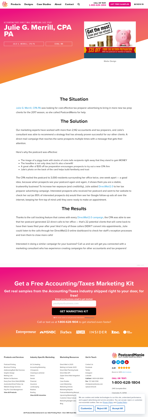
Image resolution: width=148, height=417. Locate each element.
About (58, 4)
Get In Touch (90, 357)
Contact (69, 4)
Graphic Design (9, 373)
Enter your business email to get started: (74, 299)
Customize (86, 408)
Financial (33, 381)
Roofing (33, 392)
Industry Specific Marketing (42, 357)
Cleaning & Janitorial (37, 373)
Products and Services (14, 357)
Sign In (139, 4)
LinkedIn (88, 376)
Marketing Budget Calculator (70, 401)
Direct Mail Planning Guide (69, 370)
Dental (32, 378)
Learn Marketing (65, 384)
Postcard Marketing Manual (69, 392)
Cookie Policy (122, 402)
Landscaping (34, 387)
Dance (32, 376)
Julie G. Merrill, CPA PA (28, 108)
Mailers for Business (11, 378)
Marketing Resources (69, 357)
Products (16, 4)
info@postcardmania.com (94, 384)
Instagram (88, 373)
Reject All (102, 408)
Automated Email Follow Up (13, 384)
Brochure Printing (10, 367)
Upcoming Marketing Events (69, 395)
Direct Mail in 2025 (66, 364)
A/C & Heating (35, 364)
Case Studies (44, 4)
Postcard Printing (10, 364)
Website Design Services (12, 387)
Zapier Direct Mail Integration (70, 376)
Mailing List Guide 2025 (68, 367)
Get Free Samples (120, 4)
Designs (28, 4)
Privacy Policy (108, 402)
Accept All (117, 408)
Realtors (33, 390)
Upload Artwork (90, 387)
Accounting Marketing (37, 367)
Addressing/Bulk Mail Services (14, 370)
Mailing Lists (8, 376)
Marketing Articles (66, 387)
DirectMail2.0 (106, 186)
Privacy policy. (89, 317)
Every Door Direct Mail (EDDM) (14, 381)
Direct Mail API (65, 373)
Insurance (33, 384)
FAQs (62, 378)
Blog (61, 404)
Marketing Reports (66, 390)
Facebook (88, 367)
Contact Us (89, 364)
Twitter (87, 370)
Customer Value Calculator (69, 398)
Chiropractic (34, 370)
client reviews (126, 372)
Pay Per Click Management (13, 390)
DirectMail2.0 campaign (90, 217)
